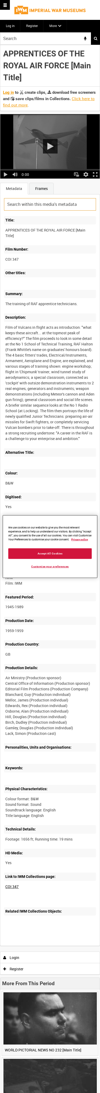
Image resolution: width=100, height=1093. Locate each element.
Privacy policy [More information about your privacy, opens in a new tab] (79, 539)
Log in (10, 26)
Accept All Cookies (50, 553)
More (53, 26)
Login (11, 957)
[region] (49, 546)
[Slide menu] (5, 5)
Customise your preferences (50, 566)
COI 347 (12, 886)
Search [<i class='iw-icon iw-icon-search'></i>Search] (95, 38)
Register (32, 26)
